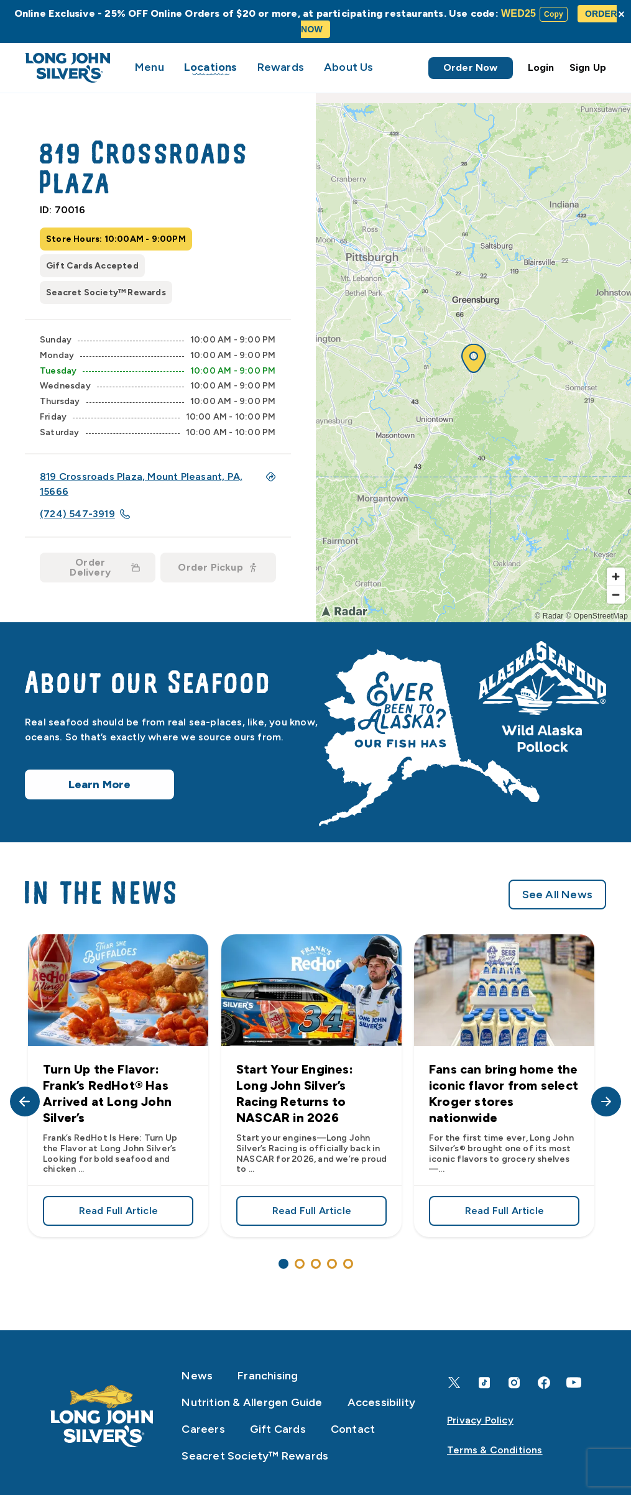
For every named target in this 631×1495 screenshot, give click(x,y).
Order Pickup (217, 567)
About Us (349, 67)
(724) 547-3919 (85, 514)
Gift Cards (278, 1429)
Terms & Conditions (495, 1450)
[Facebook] (544, 1383)
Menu (149, 67)
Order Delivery (105, 567)
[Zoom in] (616, 577)
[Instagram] (514, 1383)
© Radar (549, 616)
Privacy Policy (480, 1420)
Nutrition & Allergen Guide (252, 1402)
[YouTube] (573, 1382)
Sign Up (587, 67)
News (197, 1375)
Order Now (470, 67)
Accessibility (382, 1402)
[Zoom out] (616, 595)
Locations (210, 67)
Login (541, 67)
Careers (203, 1429)
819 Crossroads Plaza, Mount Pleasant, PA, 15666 (158, 484)
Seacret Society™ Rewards (255, 1456)
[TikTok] (484, 1383)
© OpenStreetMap (597, 616)
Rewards (280, 67)
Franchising (267, 1375)
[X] (454, 1382)
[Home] (102, 1416)
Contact (353, 1429)
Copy (553, 14)
